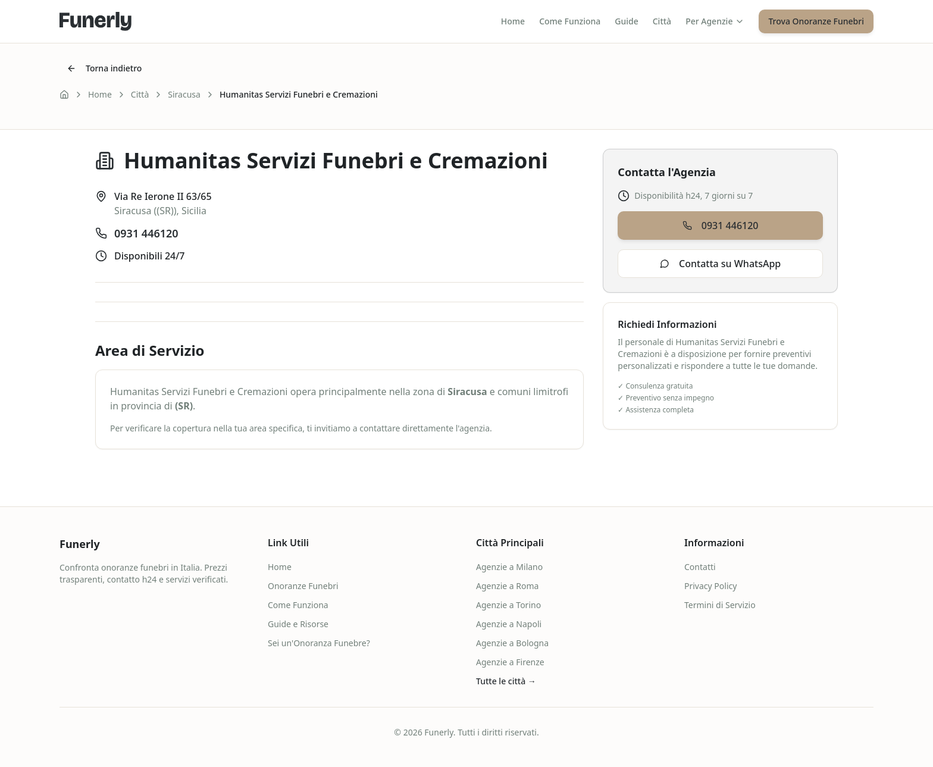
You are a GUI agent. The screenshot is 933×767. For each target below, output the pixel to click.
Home (513, 21)
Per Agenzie (714, 21)
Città (662, 21)
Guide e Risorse (298, 624)
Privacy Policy (710, 585)
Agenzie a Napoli (508, 624)
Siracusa (184, 94)
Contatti (700, 566)
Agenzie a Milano (509, 566)
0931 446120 (146, 233)
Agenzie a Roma (507, 585)
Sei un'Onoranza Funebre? (319, 643)
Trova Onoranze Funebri (816, 21)
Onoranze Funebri (303, 585)
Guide (626, 21)
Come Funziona (569, 21)
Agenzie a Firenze (510, 662)
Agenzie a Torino (508, 605)
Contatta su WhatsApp (720, 263)
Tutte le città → (506, 681)
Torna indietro (104, 68)
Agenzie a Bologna (512, 643)
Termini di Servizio (720, 605)
